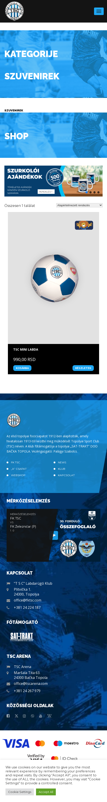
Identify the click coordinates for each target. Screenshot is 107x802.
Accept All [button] (46, 792)
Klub (61, 468)
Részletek (83, 368)
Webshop (18, 475)
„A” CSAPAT (19, 468)
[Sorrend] (79, 205)
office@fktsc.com (27, 600)
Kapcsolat (66, 475)
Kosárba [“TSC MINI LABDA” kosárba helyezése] (22, 368)
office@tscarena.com (31, 683)
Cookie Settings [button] (19, 792)
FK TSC (15, 462)
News (62, 462)
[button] (53, 181)
